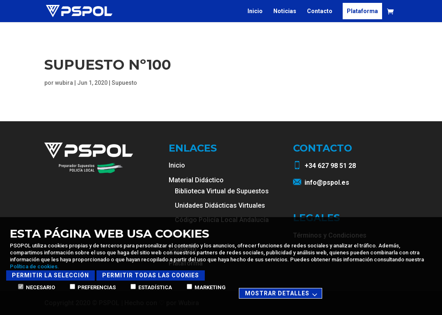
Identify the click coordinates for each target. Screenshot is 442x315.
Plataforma (362, 11)
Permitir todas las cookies (150, 275)
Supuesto (124, 82)
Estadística (151, 287)
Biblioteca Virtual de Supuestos (222, 191)
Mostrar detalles (282, 294)
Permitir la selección (50, 275)
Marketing (206, 287)
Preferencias (93, 287)
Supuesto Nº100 (107, 64)
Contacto (319, 11)
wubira (64, 82)
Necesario (36, 287)
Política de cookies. (34, 266)
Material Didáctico (196, 180)
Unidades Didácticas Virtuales (220, 205)
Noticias (284, 11)
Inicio (255, 11)
